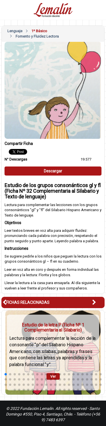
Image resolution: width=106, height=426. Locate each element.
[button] (98, 302)
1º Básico (39, 31)
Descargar (53, 171)
